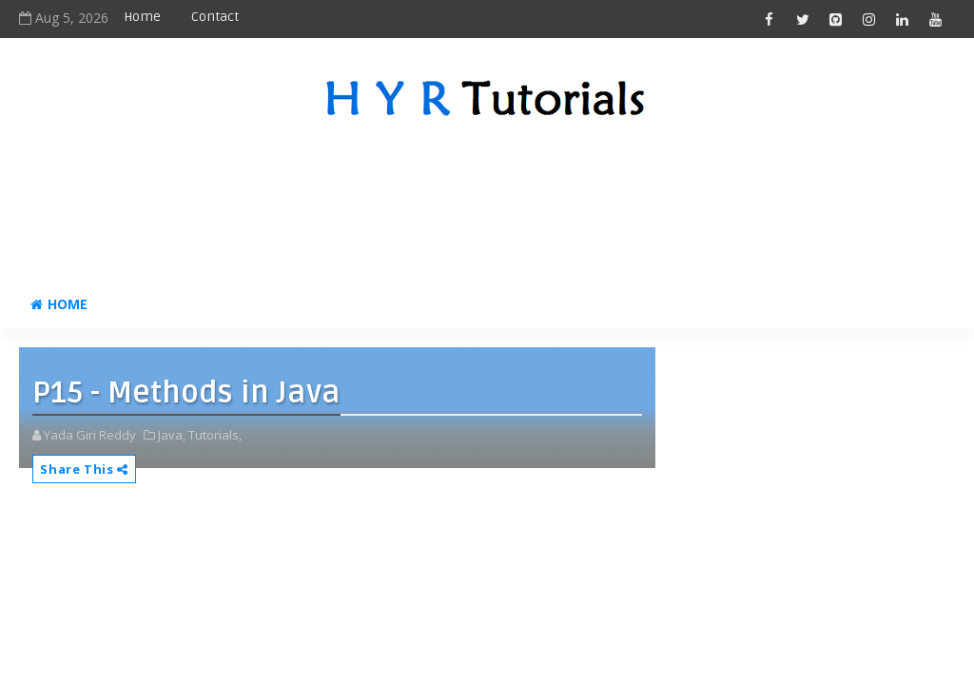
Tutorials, (215, 434)
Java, (171, 434)
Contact (215, 17)
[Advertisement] (487, 204)
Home (142, 17)
